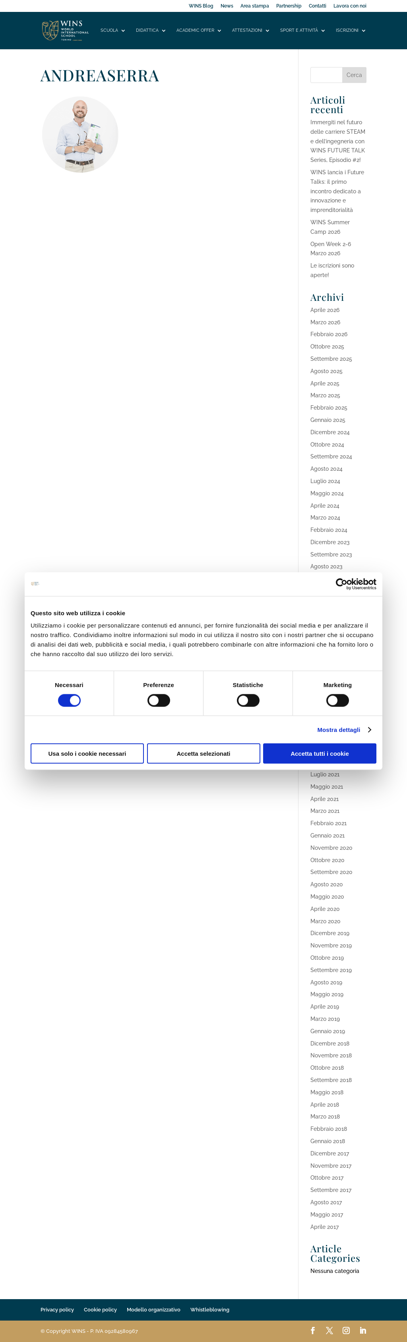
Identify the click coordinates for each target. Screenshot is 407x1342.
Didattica (147, 30)
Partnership (289, 6)
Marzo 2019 (325, 1019)
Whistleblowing (209, 1310)
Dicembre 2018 (329, 1043)
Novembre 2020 (331, 848)
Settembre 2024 (331, 456)
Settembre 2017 (330, 1190)
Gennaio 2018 (327, 1141)
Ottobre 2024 (327, 444)
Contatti (317, 6)
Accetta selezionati (203, 753)
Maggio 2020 (327, 896)
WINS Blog (201, 6)
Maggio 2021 (326, 787)
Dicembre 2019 (329, 933)
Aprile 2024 (324, 506)
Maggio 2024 (327, 493)
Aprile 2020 (325, 909)
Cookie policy (100, 1310)
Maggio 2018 (326, 1092)
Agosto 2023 (326, 566)
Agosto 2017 (326, 1202)
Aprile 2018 (324, 1104)
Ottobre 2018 (327, 1068)
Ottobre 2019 (327, 958)
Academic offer (195, 30)
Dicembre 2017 (329, 1153)
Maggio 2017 (326, 1214)
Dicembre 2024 (330, 432)
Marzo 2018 (325, 1116)
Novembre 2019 (331, 945)
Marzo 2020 (325, 921)
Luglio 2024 (325, 481)
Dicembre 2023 (330, 542)
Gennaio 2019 (327, 1031)
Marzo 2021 (324, 811)
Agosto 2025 (326, 371)
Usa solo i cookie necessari (87, 753)
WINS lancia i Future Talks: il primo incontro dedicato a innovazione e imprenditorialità (337, 191)
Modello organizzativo (153, 1310)
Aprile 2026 (324, 310)
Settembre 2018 (331, 1080)
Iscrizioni (347, 30)
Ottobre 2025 (327, 346)
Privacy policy (57, 1310)
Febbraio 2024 (328, 530)
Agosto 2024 (326, 469)
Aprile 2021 (324, 799)
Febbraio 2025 (328, 407)
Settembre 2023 (331, 554)
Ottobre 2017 (326, 1177)
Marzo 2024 (325, 517)
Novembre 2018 (331, 1055)
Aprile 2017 (324, 1227)
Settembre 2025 (331, 359)
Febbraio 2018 (328, 1129)
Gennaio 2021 (327, 835)
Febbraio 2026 (328, 334)
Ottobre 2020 (327, 860)
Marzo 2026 (325, 322)
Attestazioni (247, 30)
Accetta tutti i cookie (320, 753)
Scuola (109, 30)
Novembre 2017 (330, 1166)
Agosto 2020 (326, 884)
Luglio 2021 (324, 774)
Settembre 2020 (331, 872)
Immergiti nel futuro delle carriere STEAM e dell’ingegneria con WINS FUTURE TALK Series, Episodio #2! (337, 141)
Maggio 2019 (326, 994)
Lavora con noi (349, 6)
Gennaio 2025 (327, 420)
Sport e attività (299, 30)
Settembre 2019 (331, 970)
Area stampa (254, 6)
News (227, 6)
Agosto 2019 (326, 982)
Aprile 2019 (324, 1006)
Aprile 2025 (324, 383)
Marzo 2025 (325, 395)
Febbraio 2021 (328, 823)
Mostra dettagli (338, 729)
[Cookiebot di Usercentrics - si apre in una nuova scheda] (341, 584)
